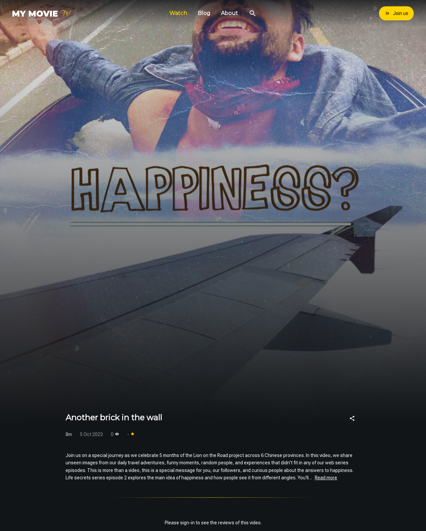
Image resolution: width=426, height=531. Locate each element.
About (229, 13)
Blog (204, 13)
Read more (326, 477)
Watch (178, 13)
